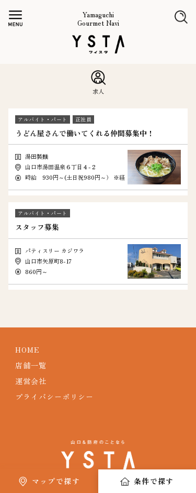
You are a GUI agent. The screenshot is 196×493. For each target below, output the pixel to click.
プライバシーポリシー (54, 396)
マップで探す (56, 481)
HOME (27, 349)
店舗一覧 (31, 365)
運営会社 (31, 381)
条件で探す (154, 481)
